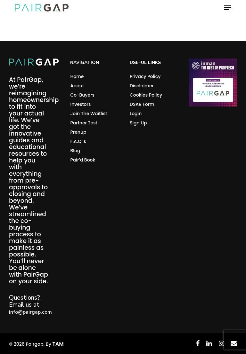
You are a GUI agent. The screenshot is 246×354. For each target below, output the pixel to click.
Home (77, 76)
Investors (80, 104)
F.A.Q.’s (78, 141)
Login (136, 113)
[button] (227, 7)
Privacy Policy (145, 76)
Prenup (78, 132)
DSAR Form (142, 104)
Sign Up (138, 123)
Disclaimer (142, 86)
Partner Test (83, 123)
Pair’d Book (82, 160)
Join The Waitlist (88, 113)
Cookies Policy (146, 95)
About (77, 86)
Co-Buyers (82, 95)
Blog (75, 150)
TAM (57, 344)
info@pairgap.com (30, 312)
